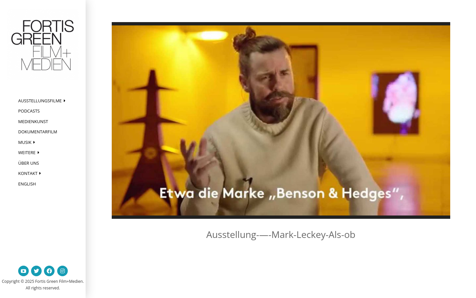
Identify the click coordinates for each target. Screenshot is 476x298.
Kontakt (27, 173)
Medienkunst (33, 121)
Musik (24, 142)
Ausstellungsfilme (40, 101)
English (27, 184)
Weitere (27, 152)
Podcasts (29, 111)
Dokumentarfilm (37, 132)
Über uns (28, 163)
